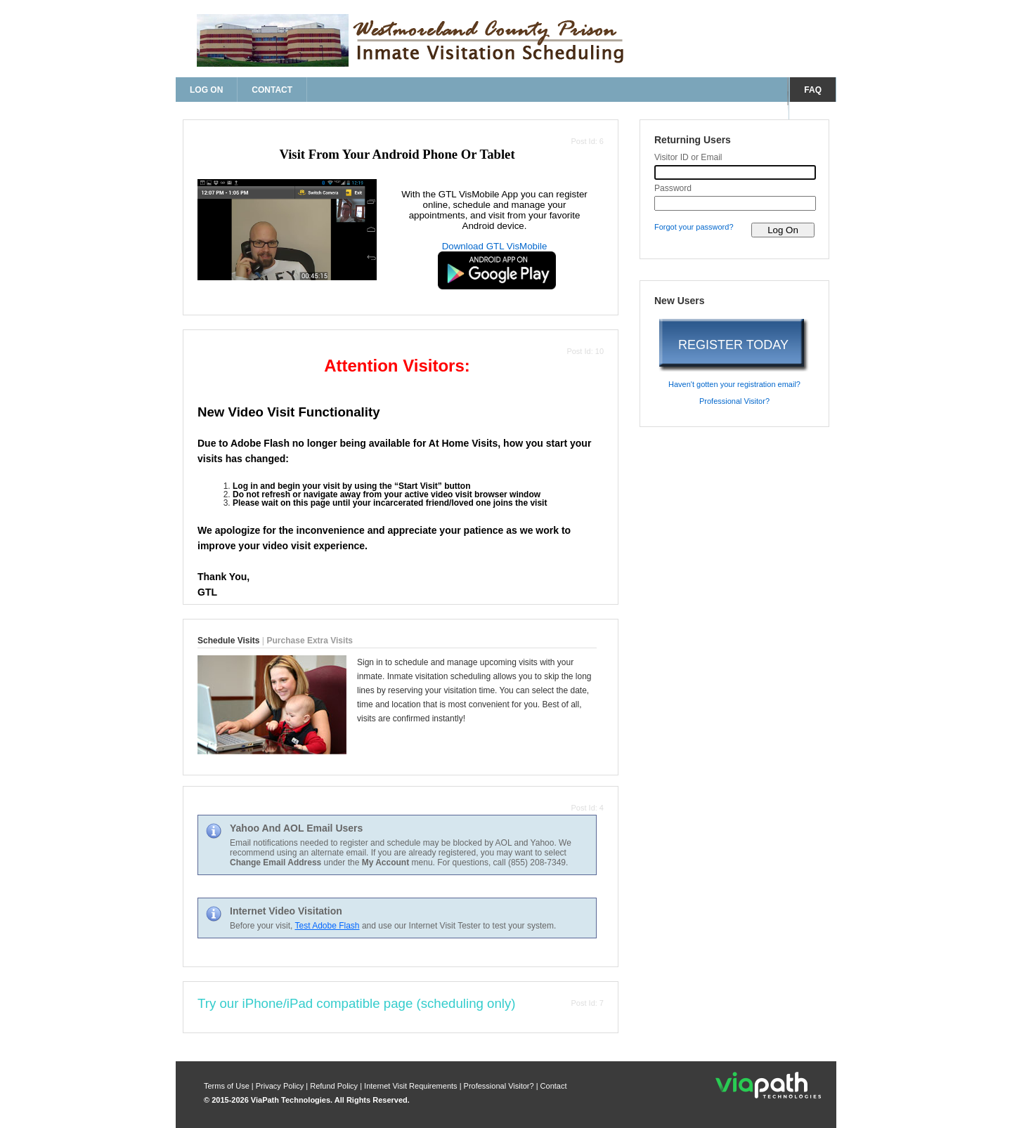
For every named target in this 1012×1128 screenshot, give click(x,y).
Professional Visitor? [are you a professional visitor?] (734, 401)
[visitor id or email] (735, 172)
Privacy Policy (281, 1086)
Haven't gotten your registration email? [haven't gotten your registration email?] (734, 384)
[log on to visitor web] (783, 230)
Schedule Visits (228, 640)
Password (673, 188)
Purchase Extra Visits (310, 640)
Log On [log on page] (206, 90)
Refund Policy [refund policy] (334, 1086)
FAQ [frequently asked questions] (813, 90)
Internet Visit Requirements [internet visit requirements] (412, 1086)
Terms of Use (228, 1086)
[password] (735, 203)
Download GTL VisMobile (494, 246)
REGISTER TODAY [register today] (733, 345)
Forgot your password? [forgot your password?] (694, 227)
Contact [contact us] (272, 90)
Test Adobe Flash (326, 926)
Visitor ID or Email (688, 157)
